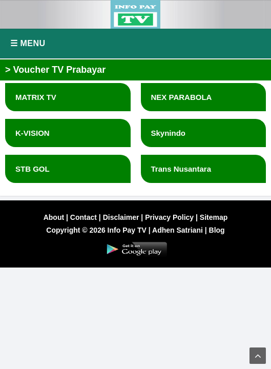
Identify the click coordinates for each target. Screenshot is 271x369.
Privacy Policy (169, 217)
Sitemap (213, 217)
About (54, 217)
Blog (217, 230)
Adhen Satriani (177, 230)
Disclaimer (121, 217)
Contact (83, 217)
